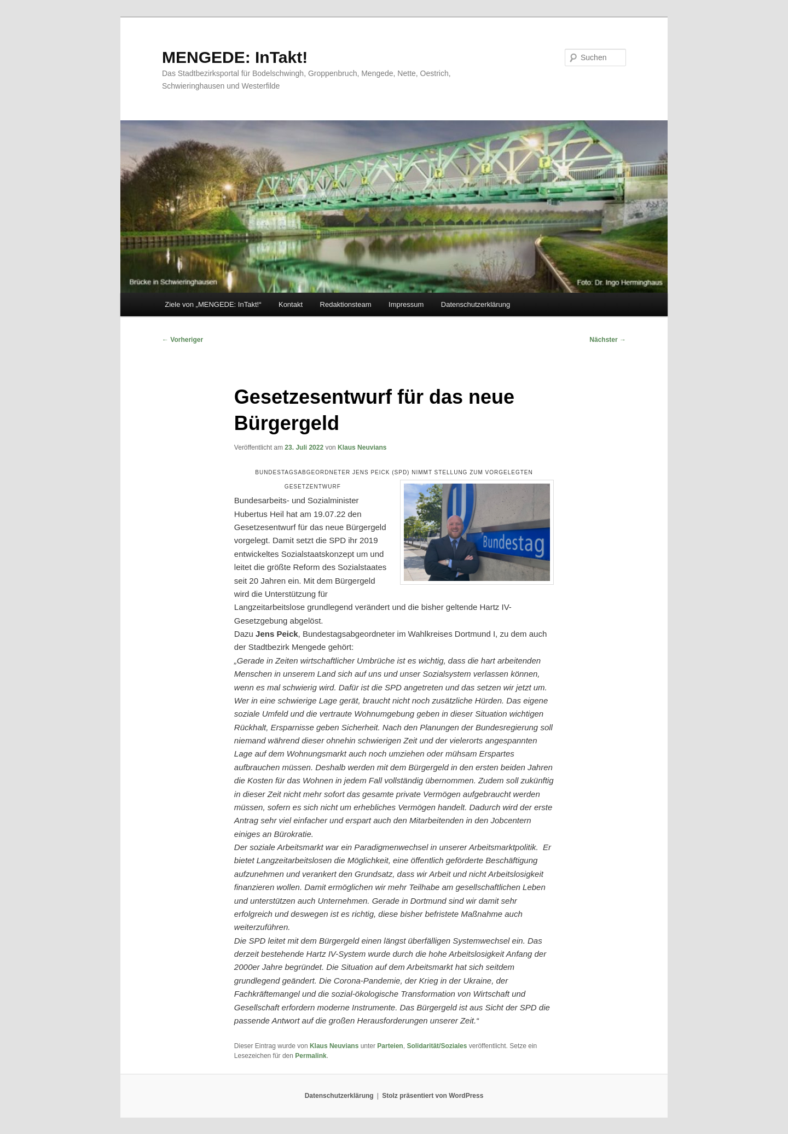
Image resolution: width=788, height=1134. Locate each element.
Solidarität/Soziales (437, 1046)
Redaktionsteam (346, 304)
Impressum (406, 304)
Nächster (607, 340)
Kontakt (291, 304)
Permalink (310, 1056)
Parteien (390, 1046)
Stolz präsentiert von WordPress (432, 1096)
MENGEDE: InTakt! (235, 57)
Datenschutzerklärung (475, 304)
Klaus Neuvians (362, 447)
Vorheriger (182, 340)
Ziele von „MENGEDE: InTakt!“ (213, 304)
